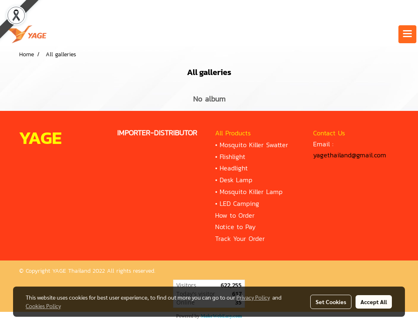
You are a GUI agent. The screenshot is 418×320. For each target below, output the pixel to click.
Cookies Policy (43, 305)
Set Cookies (331, 301)
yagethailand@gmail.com (349, 155)
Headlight (234, 168)
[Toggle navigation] (407, 34)
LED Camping (239, 203)
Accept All (373, 301)
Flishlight (232, 156)
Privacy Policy (253, 297)
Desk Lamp (236, 180)
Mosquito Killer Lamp (251, 191)
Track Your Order (240, 238)
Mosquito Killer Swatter (254, 145)
